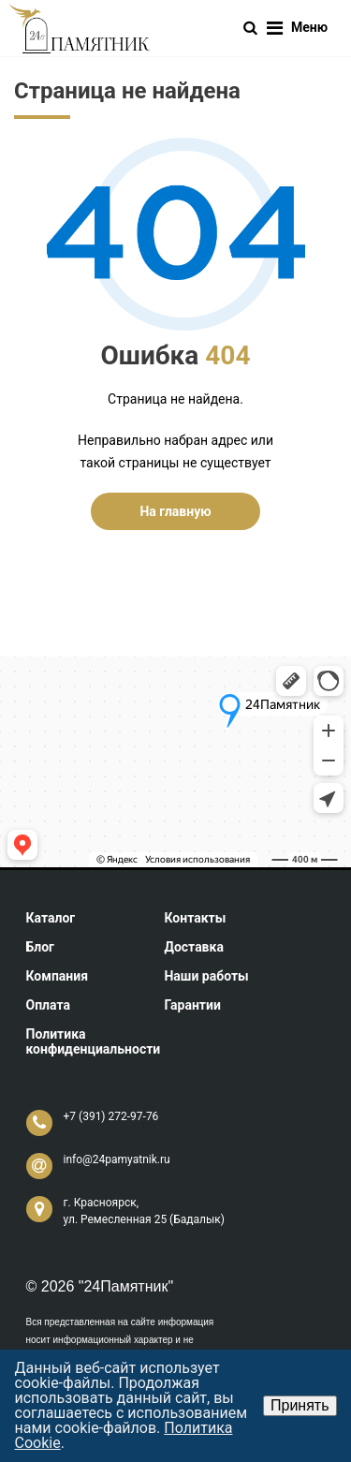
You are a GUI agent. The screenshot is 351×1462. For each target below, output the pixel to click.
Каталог (51, 917)
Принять (300, 1405)
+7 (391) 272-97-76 (111, 1116)
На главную (175, 511)
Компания (57, 975)
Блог (40, 946)
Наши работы (206, 975)
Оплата (48, 1004)
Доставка (193, 946)
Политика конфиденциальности (93, 1041)
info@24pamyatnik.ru (117, 1159)
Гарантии (192, 1004)
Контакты (195, 917)
